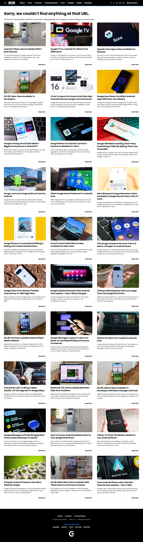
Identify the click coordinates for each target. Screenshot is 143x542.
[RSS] (123, 3)
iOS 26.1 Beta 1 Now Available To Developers (19, 97)
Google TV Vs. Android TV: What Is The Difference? (69, 50)
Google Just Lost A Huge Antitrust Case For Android (25, 194)
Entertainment (51, 3)
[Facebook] (111, 3)
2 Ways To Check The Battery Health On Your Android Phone (116, 436)
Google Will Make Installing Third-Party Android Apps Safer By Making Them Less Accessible (117, 146)
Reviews (88, 3)
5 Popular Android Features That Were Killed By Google (22, 483)
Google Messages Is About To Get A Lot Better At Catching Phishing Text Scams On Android (70, 341)
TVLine (71, 527)
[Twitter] (114, 3)
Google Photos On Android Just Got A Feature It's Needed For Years (69, 144)
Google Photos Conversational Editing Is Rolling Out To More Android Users (23, 244)
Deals (79, 3)
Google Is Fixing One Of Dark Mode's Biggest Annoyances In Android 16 (21, 144)
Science (38, 3)
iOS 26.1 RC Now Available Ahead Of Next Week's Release (24, 339)
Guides (71, 3)
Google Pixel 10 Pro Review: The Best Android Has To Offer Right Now (21, 292)
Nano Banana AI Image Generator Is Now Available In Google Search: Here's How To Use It (117, 196)
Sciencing (78, 527)
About (60, 516)
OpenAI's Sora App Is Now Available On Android (116, 50)
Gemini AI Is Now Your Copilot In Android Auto (117, 339)
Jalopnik (64, 527)
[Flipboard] (120, 3)
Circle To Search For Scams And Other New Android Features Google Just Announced (71, 97)
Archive (68, 516)
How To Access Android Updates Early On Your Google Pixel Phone (71, 436)
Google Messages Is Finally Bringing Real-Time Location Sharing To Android (24, 436)
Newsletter (132, 3)
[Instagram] (117, 3)
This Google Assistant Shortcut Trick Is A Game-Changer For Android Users (116, 244)
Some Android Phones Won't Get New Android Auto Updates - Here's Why (115, 483)
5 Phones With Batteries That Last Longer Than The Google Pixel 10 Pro (117, 292)
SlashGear (86, 527)
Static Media (62, 520)
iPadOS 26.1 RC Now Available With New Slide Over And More (70, 389)
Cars (63, 3)
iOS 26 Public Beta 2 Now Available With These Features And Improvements (70, 483)
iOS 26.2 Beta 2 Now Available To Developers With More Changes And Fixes (117, 389)
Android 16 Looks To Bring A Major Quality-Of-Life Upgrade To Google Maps (24, 389)
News (22, 3)
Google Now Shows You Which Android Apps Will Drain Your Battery (116, 97)
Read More (41, 64)
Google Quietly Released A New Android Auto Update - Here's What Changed (70, 292)
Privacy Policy (79, 516)
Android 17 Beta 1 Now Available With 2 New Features (23, 50)
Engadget (56, 527)
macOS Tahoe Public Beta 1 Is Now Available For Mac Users (67, 244)
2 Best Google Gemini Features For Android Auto (71, 194)
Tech (30, 3)
